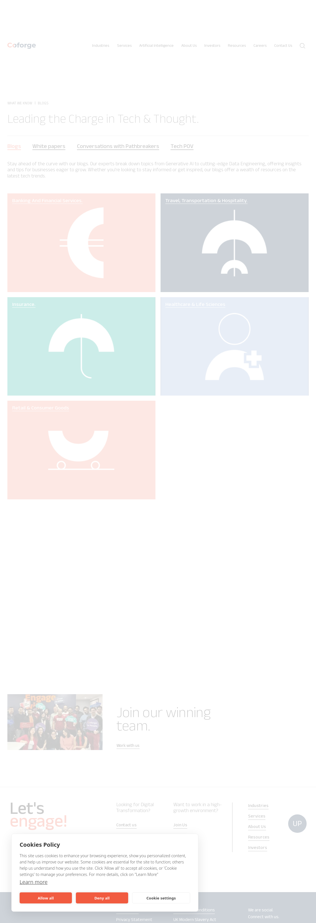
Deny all (102, 898)
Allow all (46, 898)
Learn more (34, 882)
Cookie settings (161, 898)
